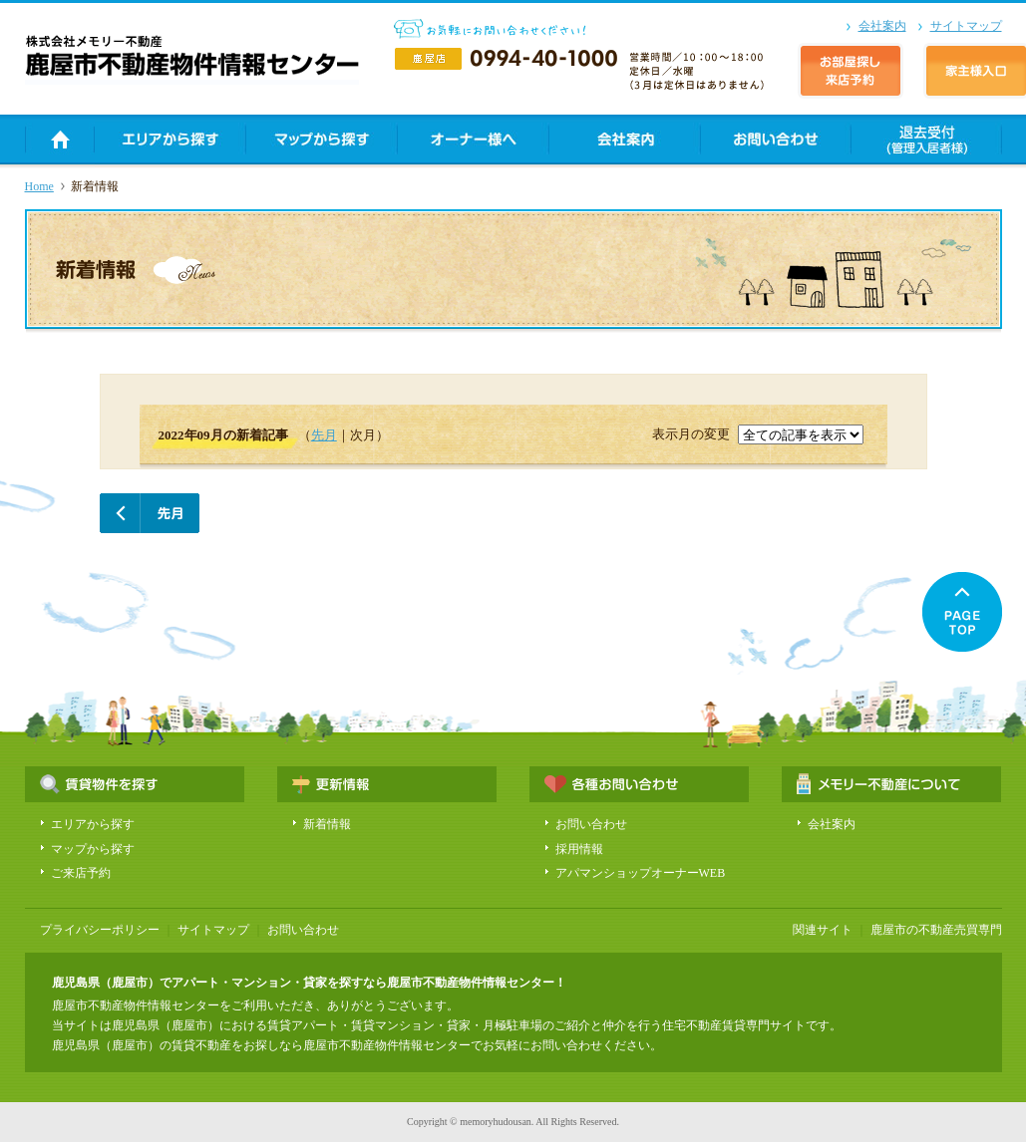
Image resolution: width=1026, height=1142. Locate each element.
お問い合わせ (591, 824)
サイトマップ (966, 26)
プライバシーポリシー (100, 930)
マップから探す (93, 849)
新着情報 (327, 824)
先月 (324, 435)
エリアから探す (93, 824)
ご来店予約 (81, 873)
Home (39, 186)
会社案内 (882, 26)
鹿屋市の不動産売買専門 (936, 930)
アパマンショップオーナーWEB (640, 873)
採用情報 (579, 849)
